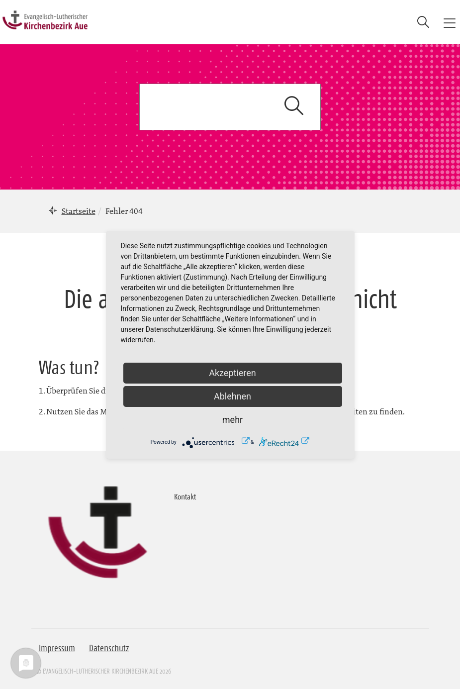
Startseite (78, 210)
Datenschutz (109, 648)
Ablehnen (232, 396)
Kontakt (185, 496)
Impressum (57, 648)
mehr (232, 419)
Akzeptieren (232, 373)
